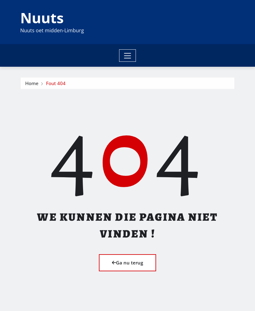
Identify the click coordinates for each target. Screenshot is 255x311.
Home (32, 86)
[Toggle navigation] (127, 55)
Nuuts (42, 17)
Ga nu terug (127, 262)
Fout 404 (56, 86)
